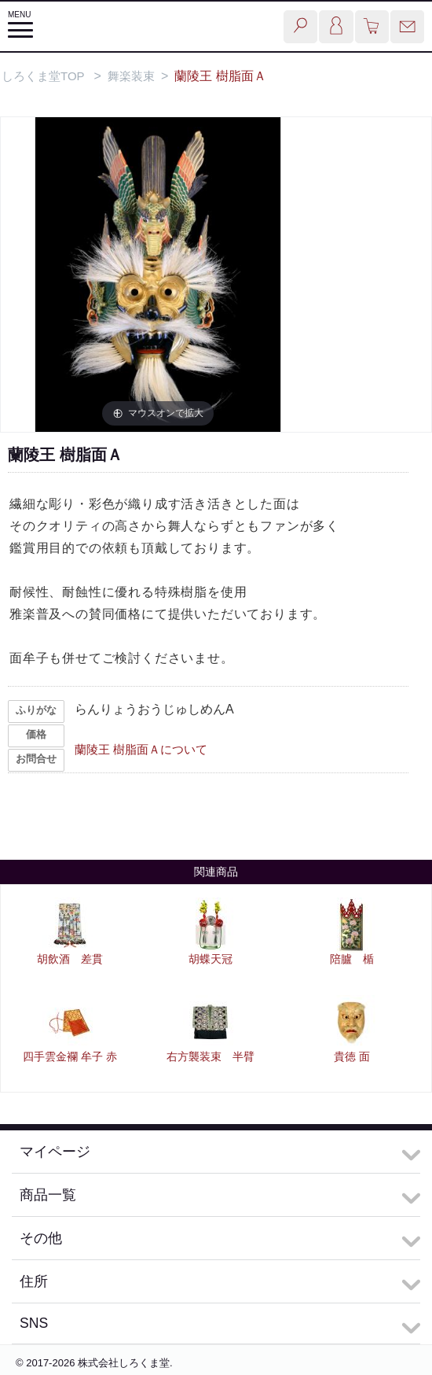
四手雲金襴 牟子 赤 (70, 1056)
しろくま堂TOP (43, 76)
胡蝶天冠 (210, 959)
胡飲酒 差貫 (70, 959)
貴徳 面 (352, 1056)
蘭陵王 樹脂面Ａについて (141, 749)
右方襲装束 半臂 (210, 1056)
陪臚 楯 (352, 959)
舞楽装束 (131, 76)
